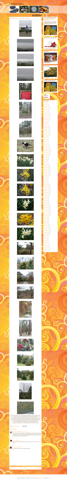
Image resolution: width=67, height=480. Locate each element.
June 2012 (45, 238)
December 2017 (46, 129)
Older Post (39, 468)
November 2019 (46, 107)
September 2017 (47, 134)
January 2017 (46, 147)
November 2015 (46, 170)
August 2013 (46, 215)
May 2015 (45, 180)
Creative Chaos (16, 4)
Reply (13, 437)
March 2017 (46, 144)
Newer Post (12, 468)
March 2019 (46, 111)
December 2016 (46, 149)
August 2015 (46, 175)
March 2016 (46, 164)
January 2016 (46, 167)
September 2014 (47, 194)
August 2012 (46, 235)
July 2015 (45, 177)
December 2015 (46, 169)
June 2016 (45, 159)
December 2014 (46, 189)
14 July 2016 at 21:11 (25, 431)
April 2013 (45, 222)
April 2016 (45, 162)
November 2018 (46, 116)
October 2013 (46, 212)
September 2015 (47, 174)
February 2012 (46, 245)
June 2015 (45, 179)
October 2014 (46, 192)
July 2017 (45, 137)
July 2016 (45, 157)
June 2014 (45, 199)
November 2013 (46, 210)
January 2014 (46, 207)
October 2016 (46, 152)
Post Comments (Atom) (27, 471)
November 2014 (46, 190)
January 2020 (46, 106)
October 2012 (46, 232)
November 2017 (46, 131)
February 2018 (46, 126)
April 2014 (45, 202)
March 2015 (46, 184)
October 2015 (46, 172)
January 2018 (46, 127)
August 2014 (46, 195)
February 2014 (46, 205)
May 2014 (45, 200)
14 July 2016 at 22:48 (17, 440)
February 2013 (46, 225)
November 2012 (46, 230)
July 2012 (45, 237)
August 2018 (46, 121)
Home (25, 468)
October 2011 (46, 250)
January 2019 (46, 112)
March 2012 (46, 243)
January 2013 (46, 227)
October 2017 (46, 132)
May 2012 (45, 240)
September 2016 (47, 154)
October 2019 (46, 109)
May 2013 (45, 220)
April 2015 (45, 182)
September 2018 (47, 119)
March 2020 (46, 104)
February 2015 (46, 185)
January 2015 (46, 187)
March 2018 (46, 124)
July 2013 (45, 217)
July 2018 (45, 122)
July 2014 (45, 197)
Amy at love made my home (17, 431)
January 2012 (46, 247)
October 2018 (46, 117)
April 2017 (45, 142)
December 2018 (46, 114)
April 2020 (45, 102)
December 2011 (46, 248)
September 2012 (47, 233)
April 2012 (45, 242)
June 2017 (45, 139)
